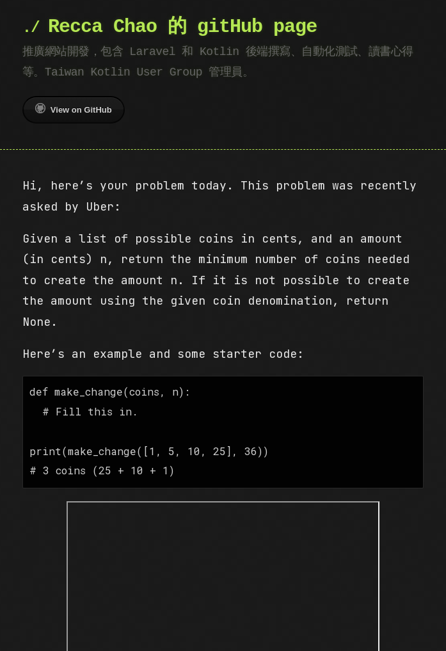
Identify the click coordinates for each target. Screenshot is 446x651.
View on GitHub (73, 109)
